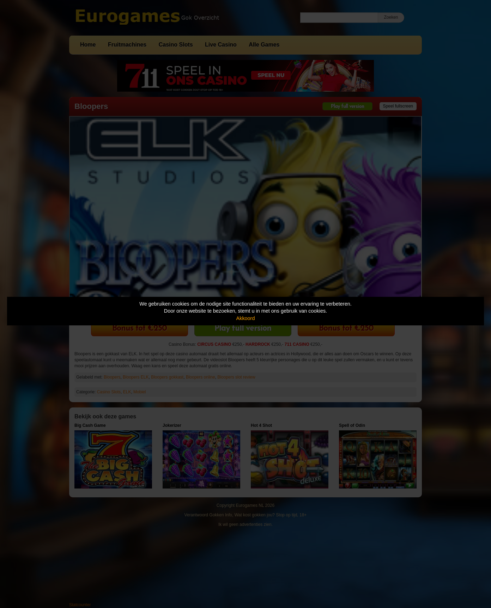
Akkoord (245, 318)
